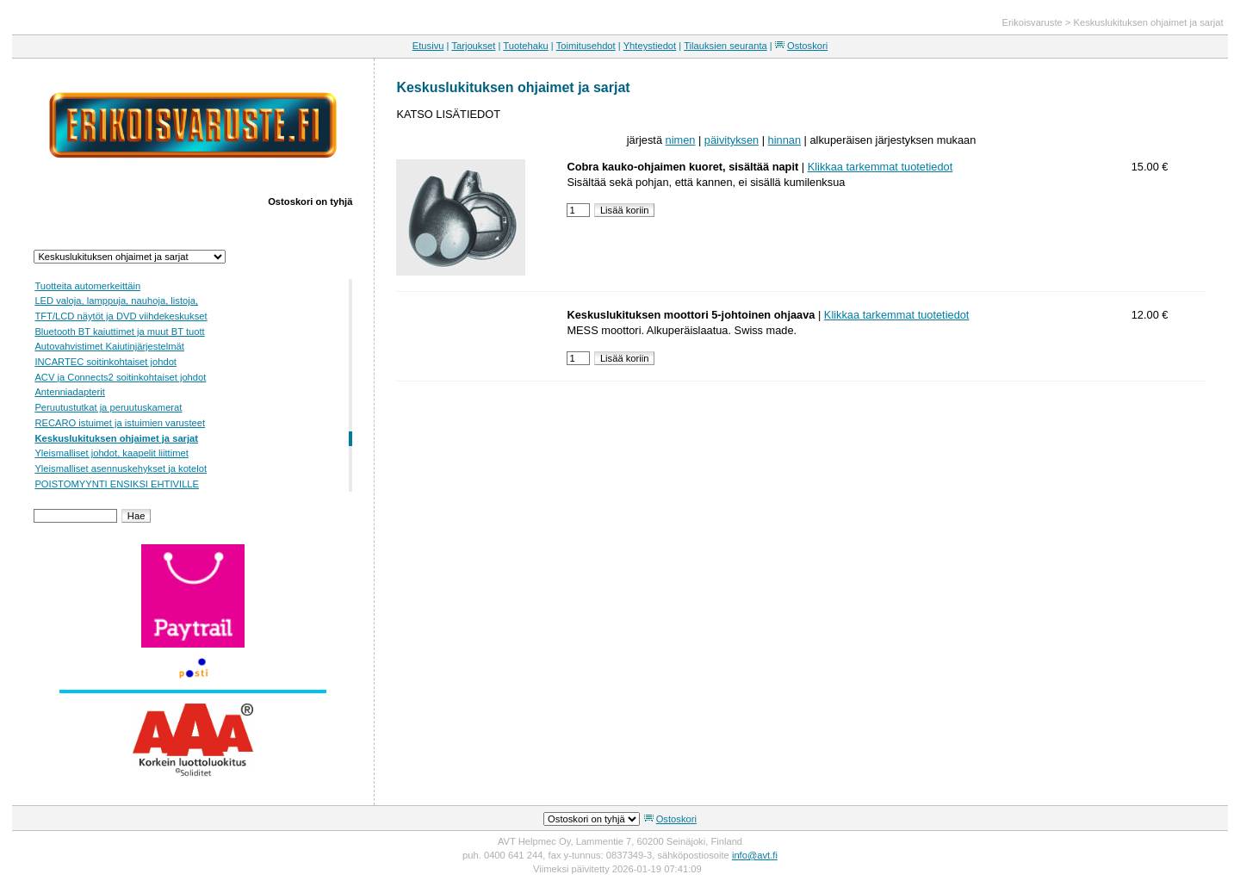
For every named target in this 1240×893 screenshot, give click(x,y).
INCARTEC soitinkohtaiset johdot (105, 362)
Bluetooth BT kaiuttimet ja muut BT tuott (119, 331)
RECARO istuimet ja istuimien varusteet (119, 423)
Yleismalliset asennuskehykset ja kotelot (120, 468)
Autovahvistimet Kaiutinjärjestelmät (108, 346)
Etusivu (428, 45)
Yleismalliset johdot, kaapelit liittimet (111, 453)
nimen (681, 139)
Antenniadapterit (69, 392)
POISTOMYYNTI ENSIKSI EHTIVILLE (116, 484)
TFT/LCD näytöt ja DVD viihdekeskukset (120, 316)
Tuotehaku (525, 45)
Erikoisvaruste (1031, 22)
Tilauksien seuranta (725, 45)
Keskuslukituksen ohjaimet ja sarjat (1148, 22)
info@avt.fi (755, 855)
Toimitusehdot (586, 45)
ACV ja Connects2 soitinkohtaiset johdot (120, 377)
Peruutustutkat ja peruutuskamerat (108, 407)
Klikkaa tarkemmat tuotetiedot (880, 166)
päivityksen (731, 139)
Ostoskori (807, 45)
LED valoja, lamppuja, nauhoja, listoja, (116, 300)
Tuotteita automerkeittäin (87, 286)
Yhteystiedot (650, 45)
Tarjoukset (473, 45)
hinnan (784, 139)
